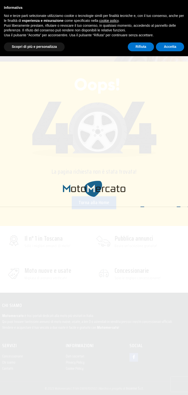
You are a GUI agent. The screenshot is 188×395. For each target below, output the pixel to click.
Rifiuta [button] (141, 47)
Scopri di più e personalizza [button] (34, 47)
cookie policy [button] (108, 21)
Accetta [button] (170, 47)
